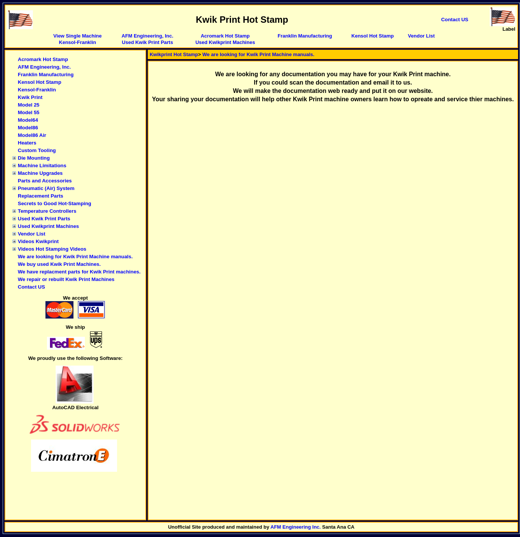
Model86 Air (32, 135)
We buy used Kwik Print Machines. (59, 264)
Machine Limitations (42, 165)
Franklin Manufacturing (305, 36)
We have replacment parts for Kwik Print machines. (79, 272)
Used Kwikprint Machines (225, 42)
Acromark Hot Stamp (225, 36)
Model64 (28, 120)
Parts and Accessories (45, 181)
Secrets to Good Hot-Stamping (54, 203)
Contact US (31, 287)
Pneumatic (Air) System (46, 188)
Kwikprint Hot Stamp (174, 54)
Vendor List (421, 36)
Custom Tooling (37, 150)
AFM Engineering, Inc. (147, 36)
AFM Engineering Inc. (295, 527)
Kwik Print (30, 97)
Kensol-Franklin (77, 42)
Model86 (28, 127)
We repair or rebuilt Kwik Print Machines (66, 279)
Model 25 (28, 105)
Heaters (27, 143)
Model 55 (28, 112)
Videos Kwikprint (38, 241)
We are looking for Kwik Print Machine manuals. (75, 256)
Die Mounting (34, 158)
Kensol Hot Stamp (372, 36)
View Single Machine (77, 36)
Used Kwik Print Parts (147, 42)
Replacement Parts (40, 196)
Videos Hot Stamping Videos (52, 249)
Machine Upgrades (40, 173)
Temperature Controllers (47, 211)
